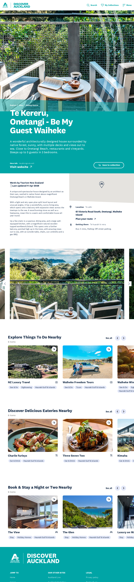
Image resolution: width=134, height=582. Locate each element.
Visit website (21, 166)
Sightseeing (26, 387)
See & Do (14, 387)
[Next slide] (129, 283)
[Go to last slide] (4, 283)
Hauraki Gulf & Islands (45, 387)
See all (109, 338)
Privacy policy (92, 577)
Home (12, 577)
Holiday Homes (32, 105)
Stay (21, 105)
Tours (78, 387)
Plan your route (86, 218)
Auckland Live (54, 577)
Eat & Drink (15, 461)
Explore (13, 105)
